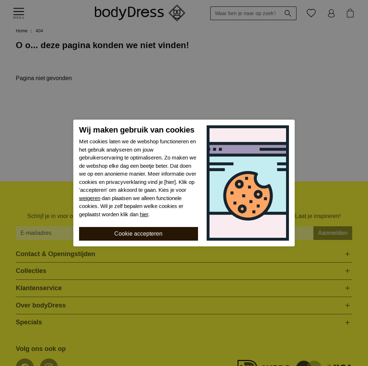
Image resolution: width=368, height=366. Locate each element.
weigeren (89, 198)
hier (144, 214)
